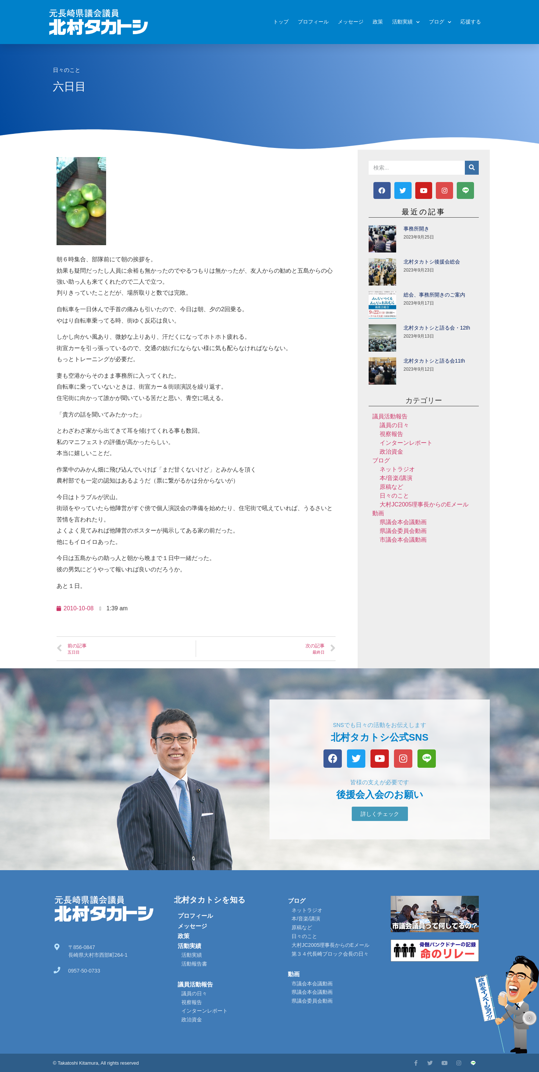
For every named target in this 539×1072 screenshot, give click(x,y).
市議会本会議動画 (403, 540)
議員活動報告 (390, 416)
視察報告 (391, 434)
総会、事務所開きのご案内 (434, 295)
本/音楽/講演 (396, 478)
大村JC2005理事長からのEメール (424, 504)
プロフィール (313, 22)
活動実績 (406, 22)
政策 (378, 22)
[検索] (472, 168)
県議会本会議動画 (403, 522)
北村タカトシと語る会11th (434, 361)
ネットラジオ (397, 469)
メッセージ (350, 22)
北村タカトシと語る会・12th (437, 328)
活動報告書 (194, 964)
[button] (380, 814)
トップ (281, 22)
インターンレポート (406, 443)
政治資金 (391, 451)
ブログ (440, 22)
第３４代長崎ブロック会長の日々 (330, 954)
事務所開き (416, 229)
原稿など (391, 487)
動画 (378, 513)
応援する (470, 22)
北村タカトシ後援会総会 (432, 262)
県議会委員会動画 (403, 531)
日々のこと (66, 70)
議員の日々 (394, 425)
